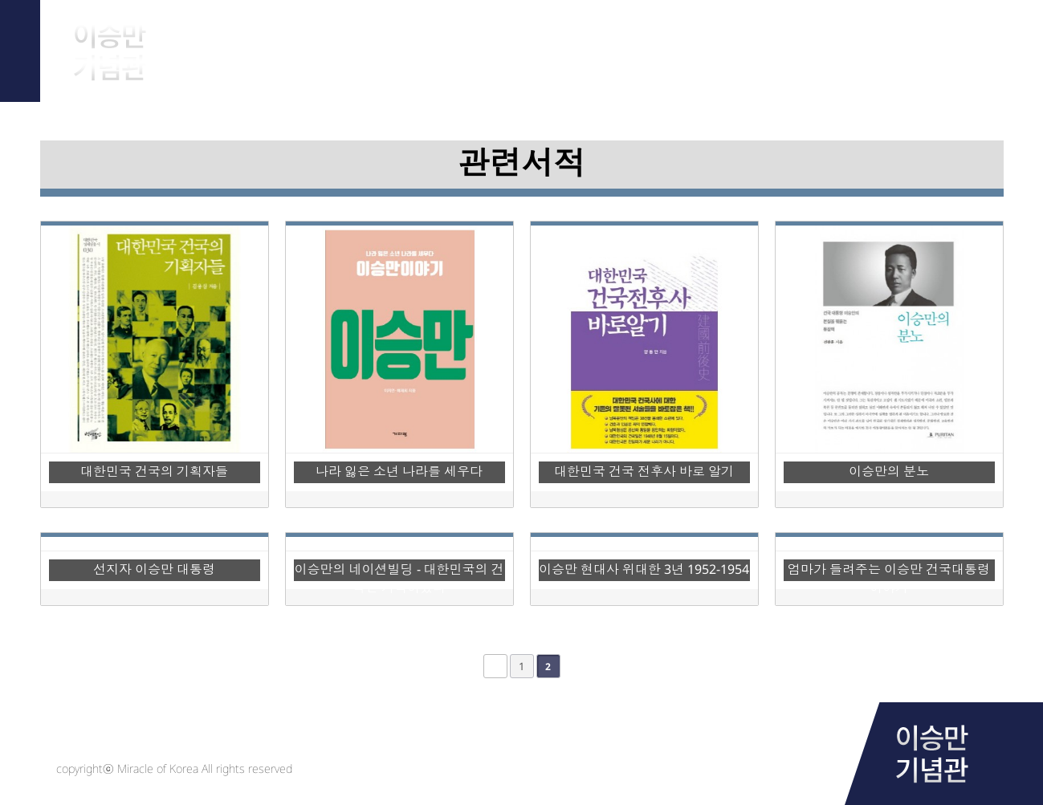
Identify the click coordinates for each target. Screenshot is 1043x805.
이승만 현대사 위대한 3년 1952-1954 (644, 569)
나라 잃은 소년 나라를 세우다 (399, 471)
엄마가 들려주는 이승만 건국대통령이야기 (889, 570)
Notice (928, 40)
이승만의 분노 (889, 471)
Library (767, 40)
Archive (443, 40)
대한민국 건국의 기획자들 (154, 471)
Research (605, 40)
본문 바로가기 (0, 0)
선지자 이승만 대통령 (154, 569)
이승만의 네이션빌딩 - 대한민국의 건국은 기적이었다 (399, 570)
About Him (283, 40)
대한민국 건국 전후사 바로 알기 (644, 471)
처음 (495, 666)
